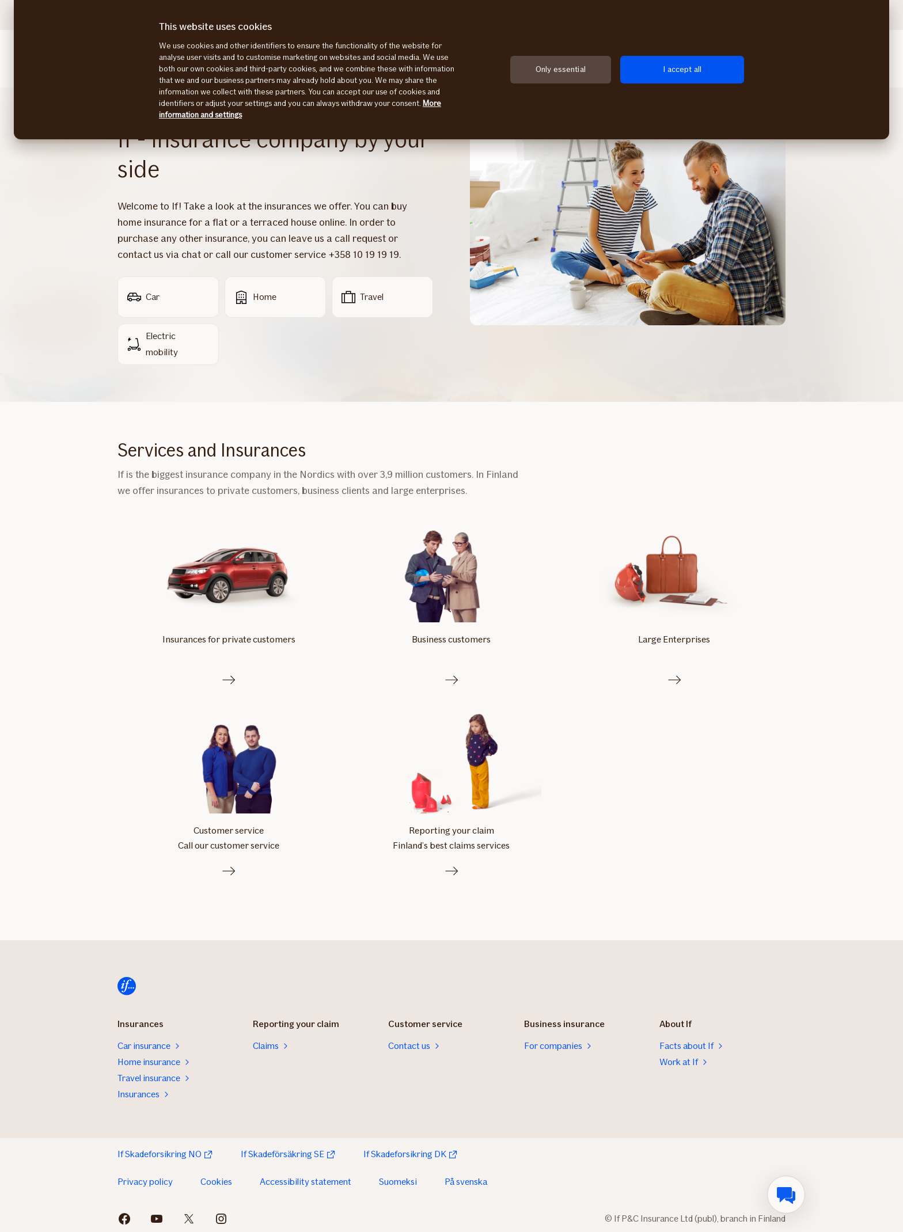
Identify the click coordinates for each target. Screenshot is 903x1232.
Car (143, 297)
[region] (451, 69)
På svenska (466, 1178)
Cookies (216, 1178)
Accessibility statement (305, 1178)
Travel (363, 297)
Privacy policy (145, 1178)
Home (255, 297)
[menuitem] (786, 1195)
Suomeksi (398, 1178)
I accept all (682, 69)
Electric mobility (152, 344)
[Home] (126, 983)
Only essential (561, 69)
